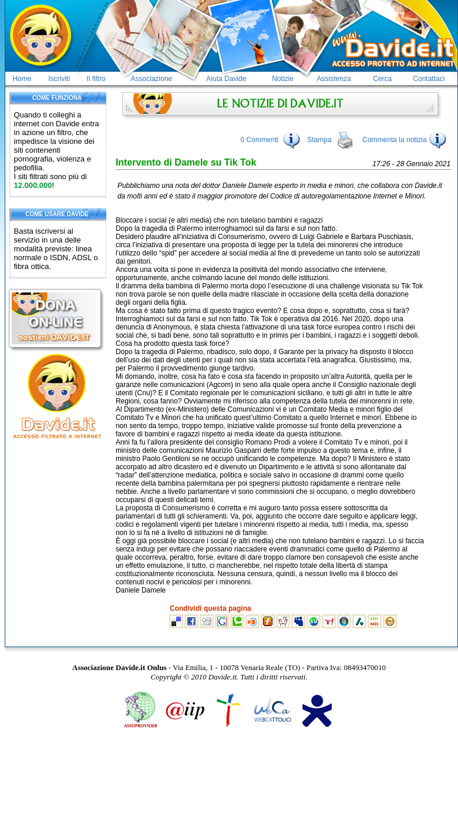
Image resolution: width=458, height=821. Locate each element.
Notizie (283, 79)
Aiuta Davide (226, 79)
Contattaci (428, 79)
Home (21, 79)
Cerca (382, 79)
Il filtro (96, 79)
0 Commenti (260, 140)
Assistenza (334, 79)
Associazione (152, 79)
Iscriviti (59, 79)
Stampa (319, 140)
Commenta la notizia (404, 140)
